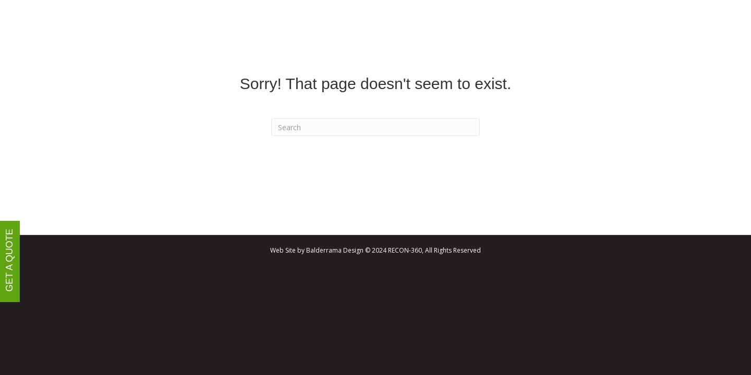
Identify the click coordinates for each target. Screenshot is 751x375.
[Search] (375, 127)
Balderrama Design (335, 250)
